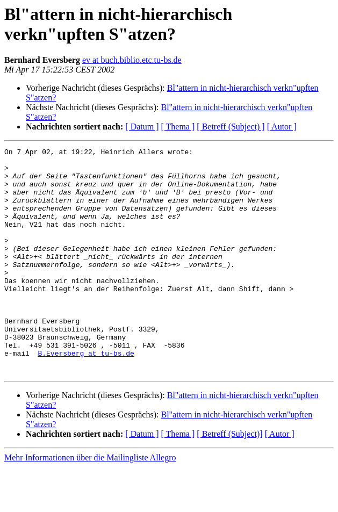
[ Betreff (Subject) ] (230, 126)
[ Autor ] (282, 126)
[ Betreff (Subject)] (229, 479)
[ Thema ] (178, 126)
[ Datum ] (142, 126)
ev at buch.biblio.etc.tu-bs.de (132, 59)
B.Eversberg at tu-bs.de (86, 395)
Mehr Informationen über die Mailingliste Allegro (90, 502)
